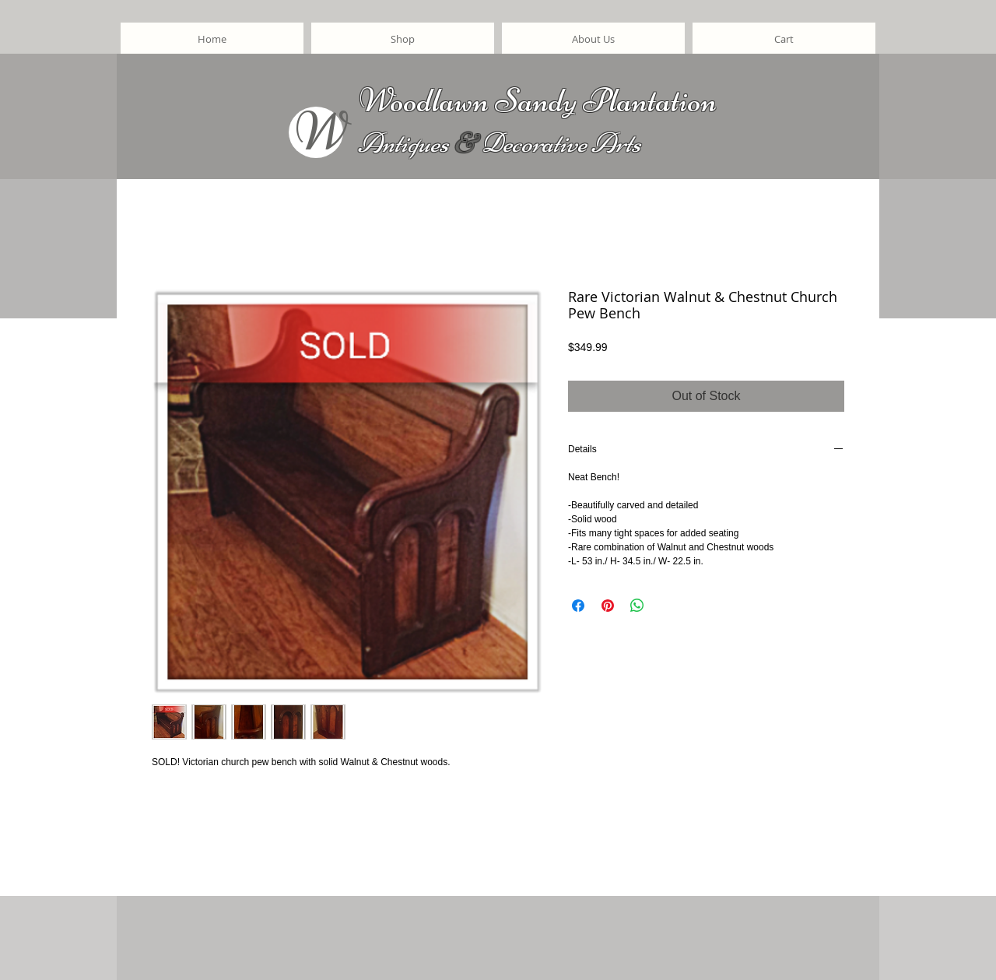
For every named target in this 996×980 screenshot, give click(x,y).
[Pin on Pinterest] (607, 605)
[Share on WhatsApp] (637, 605)
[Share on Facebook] (578, 605)
